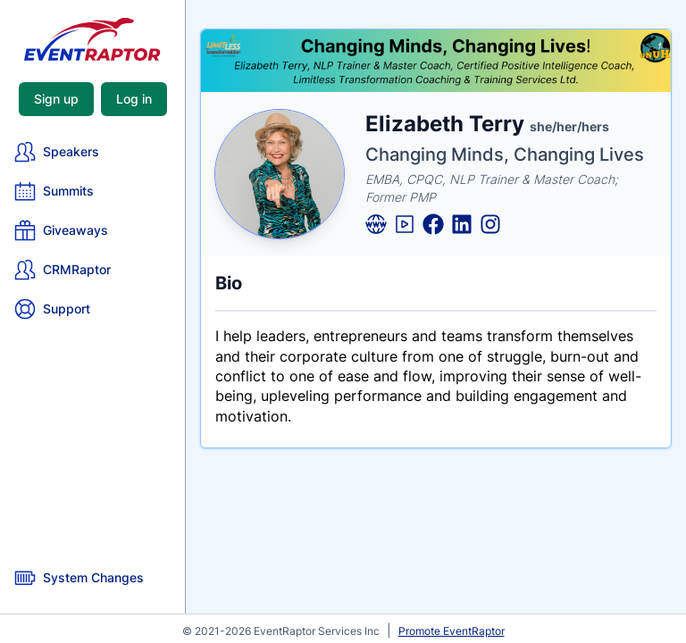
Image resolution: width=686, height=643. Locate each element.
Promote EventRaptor (451, 631)
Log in (134, 98)
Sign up (56, 98)
